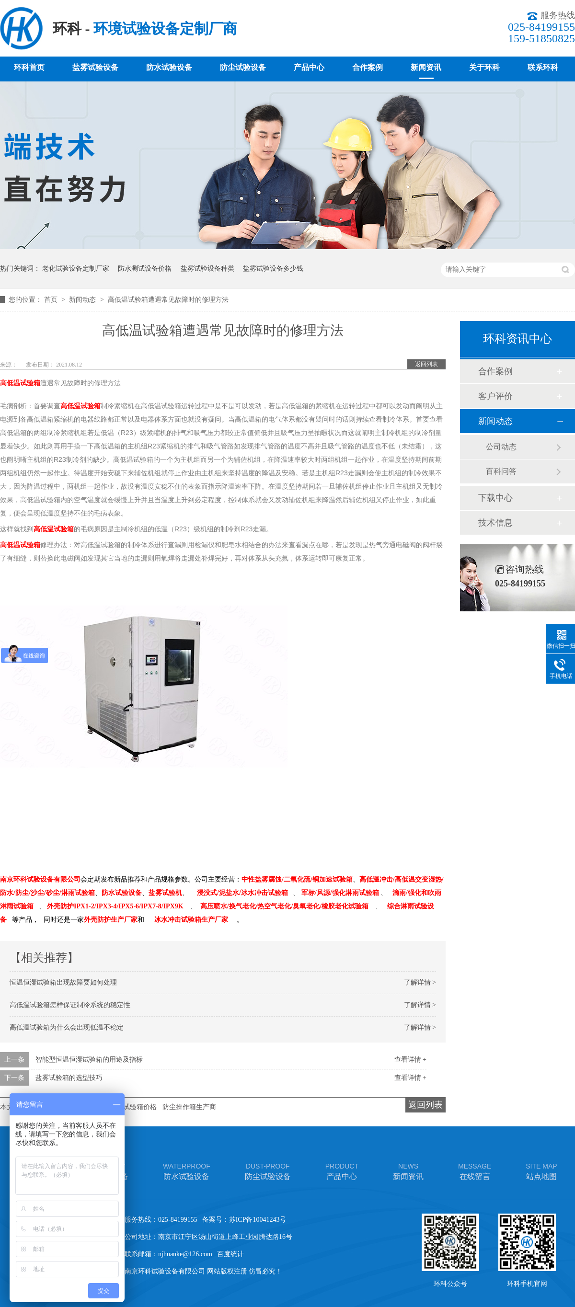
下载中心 (495, 498)
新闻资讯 (426, 67)
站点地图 (541, 1171)
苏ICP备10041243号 (258, 1219)
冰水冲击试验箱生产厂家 (191, 919)
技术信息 (495, 522)
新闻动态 (83, 299)
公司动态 (501, 447)
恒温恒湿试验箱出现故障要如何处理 (63, 982)
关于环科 (484, 67)
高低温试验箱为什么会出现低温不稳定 (67, 1027)
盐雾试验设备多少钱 (273, 268)
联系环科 (543, 67)
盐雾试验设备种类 (207, 268)
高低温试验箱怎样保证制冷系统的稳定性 (70, 1005)
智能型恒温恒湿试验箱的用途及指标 (89, 1059)
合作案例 (367, 67)
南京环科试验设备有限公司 (40, 879)
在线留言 (474, 1171)
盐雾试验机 (165, 892)
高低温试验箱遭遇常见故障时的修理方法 (168, 299)
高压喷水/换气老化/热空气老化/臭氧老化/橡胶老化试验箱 (284, 906)
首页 (51, 299)
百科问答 (501, 471)
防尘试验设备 (243, 67)
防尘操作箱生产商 (189, 1107)
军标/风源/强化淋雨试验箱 (340, 892)
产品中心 (309, 67)
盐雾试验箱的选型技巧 (69, 1077)
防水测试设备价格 (145, 268)
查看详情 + (410, 1059)
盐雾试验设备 (95, 67)
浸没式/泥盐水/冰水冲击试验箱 (242, 892)
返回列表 (426, 364)
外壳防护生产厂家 (111, 919)
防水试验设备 (169, 67)
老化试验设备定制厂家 (75, 268)
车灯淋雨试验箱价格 (126, 1107)
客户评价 (495, 396)
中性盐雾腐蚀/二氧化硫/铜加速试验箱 (297, 879)
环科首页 (29, 67)
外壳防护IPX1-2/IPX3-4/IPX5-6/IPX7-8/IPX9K (115, 906)
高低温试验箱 (20, 383)
